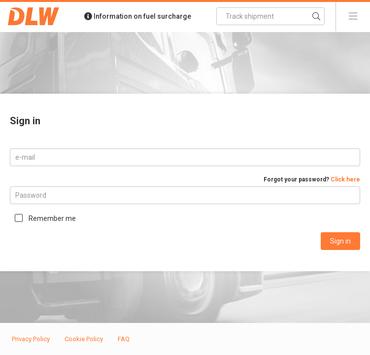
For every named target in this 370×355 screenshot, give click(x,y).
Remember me (52, 218)
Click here (345, 179)
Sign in (340, 241)
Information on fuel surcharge (137, 16)
